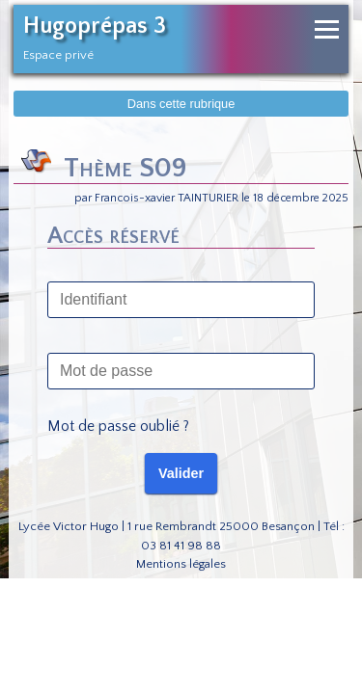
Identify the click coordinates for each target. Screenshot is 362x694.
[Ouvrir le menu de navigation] (327, 29)
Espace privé (58, 55)
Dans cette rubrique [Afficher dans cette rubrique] (181, 103)
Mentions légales (181, 564)
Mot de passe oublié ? (118, 426)
